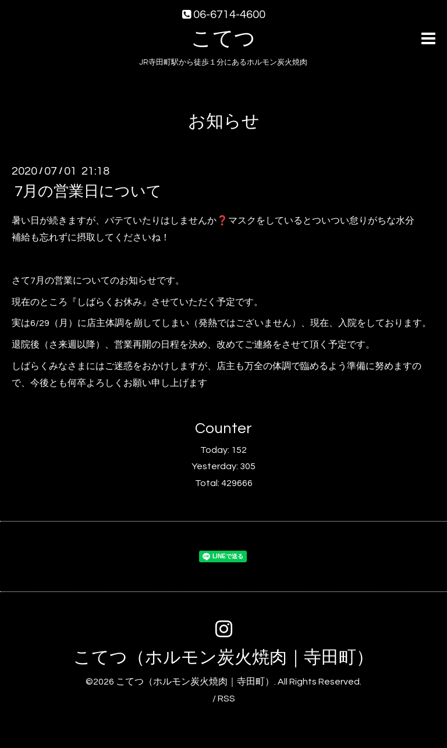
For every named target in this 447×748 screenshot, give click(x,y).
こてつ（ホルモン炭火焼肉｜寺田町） (223, 657)
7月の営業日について (88, 191)
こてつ (223, 39)
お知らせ (224, 121)
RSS (226, 698)
